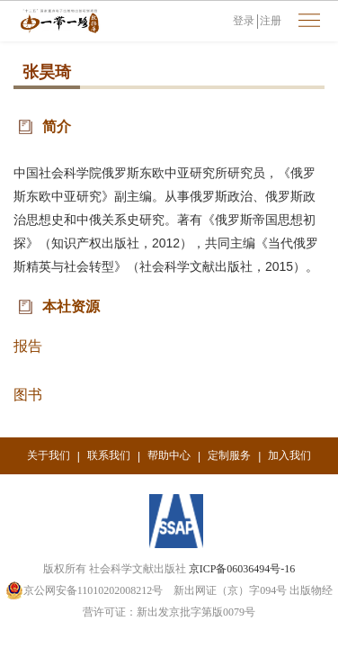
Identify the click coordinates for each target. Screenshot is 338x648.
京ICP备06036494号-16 (242, 568)
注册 (270, 20)
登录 (243, 20)
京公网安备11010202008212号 (84, 590)
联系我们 (108, 455)
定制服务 (229, 455)
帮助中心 (169, 455)
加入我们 (289, 455)
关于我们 (48, 455)
